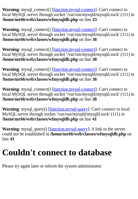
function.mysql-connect (74, 9)
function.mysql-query (69, 109)
